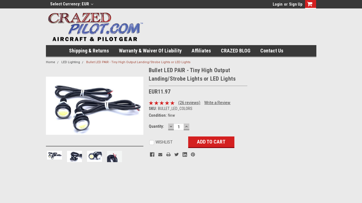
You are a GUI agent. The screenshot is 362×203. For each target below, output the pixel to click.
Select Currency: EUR (72, 3)
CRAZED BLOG (235, 51)
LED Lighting (70, 62)
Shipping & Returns (89, 51)
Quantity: (156, 126)
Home (50, 62)
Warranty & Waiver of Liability (150, 51)
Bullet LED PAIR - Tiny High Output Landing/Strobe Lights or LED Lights (138, 62)
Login (278, 4)
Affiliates (201, 51)
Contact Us (271, 51)
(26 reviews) (189, 102)
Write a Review (217, 102)
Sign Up (295, 4)
